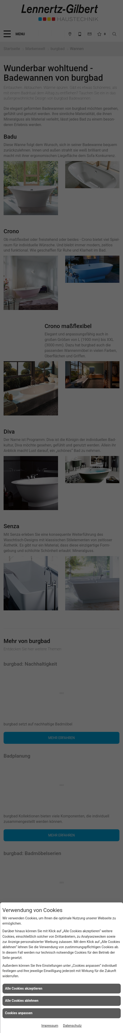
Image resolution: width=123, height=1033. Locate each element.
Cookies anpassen (18, 1013)
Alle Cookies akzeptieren (23, 988)
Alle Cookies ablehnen (21, 1001)
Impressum (49, 1026)
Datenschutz (72, 1026)
